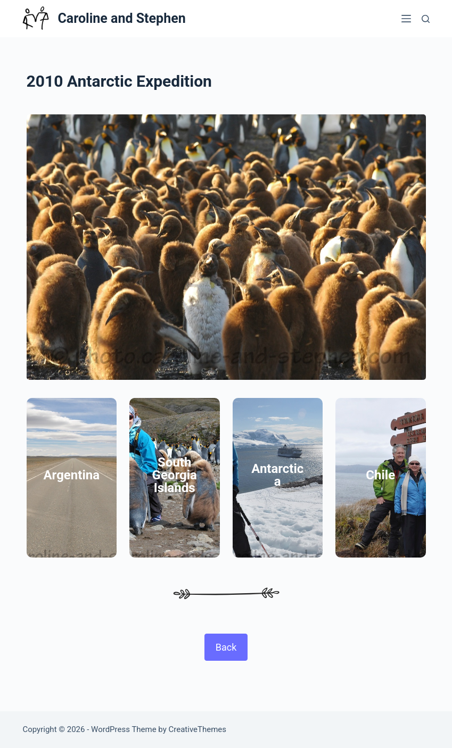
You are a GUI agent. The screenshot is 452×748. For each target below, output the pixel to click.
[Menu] (406, 18)
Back (226, 647)
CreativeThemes (198, 729)
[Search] (426, 19)
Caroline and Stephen (121, 18)
